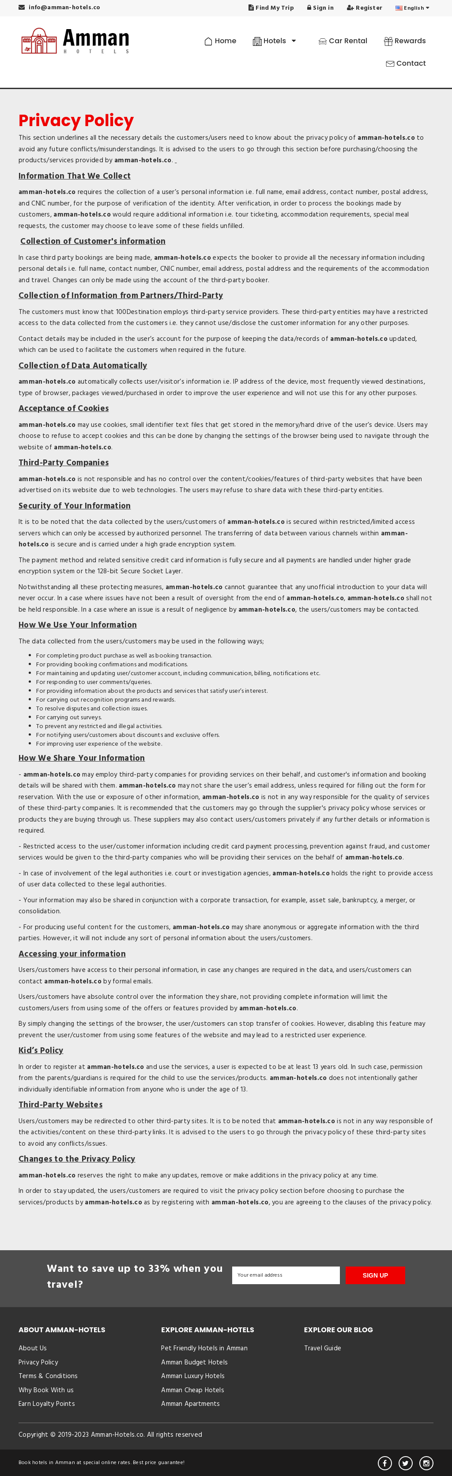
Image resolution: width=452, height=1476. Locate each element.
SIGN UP (375, 1275)
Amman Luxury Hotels (193, 1376)
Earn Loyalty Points (47, 1404)
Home (220, 41)
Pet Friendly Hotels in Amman (204, 1348)
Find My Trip (271, 8)
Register (364, 8)
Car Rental (342, 41)
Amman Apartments (190, 1404)
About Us (33, 1348)
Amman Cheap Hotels (192, 1390)
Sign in (320, 8)
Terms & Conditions (48, 1376)
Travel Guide (322, 1348)
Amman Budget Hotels (194, 1362)
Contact (406, 63)
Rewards (405, 41)
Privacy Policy (38, 1362)
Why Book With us (46, 1390)
